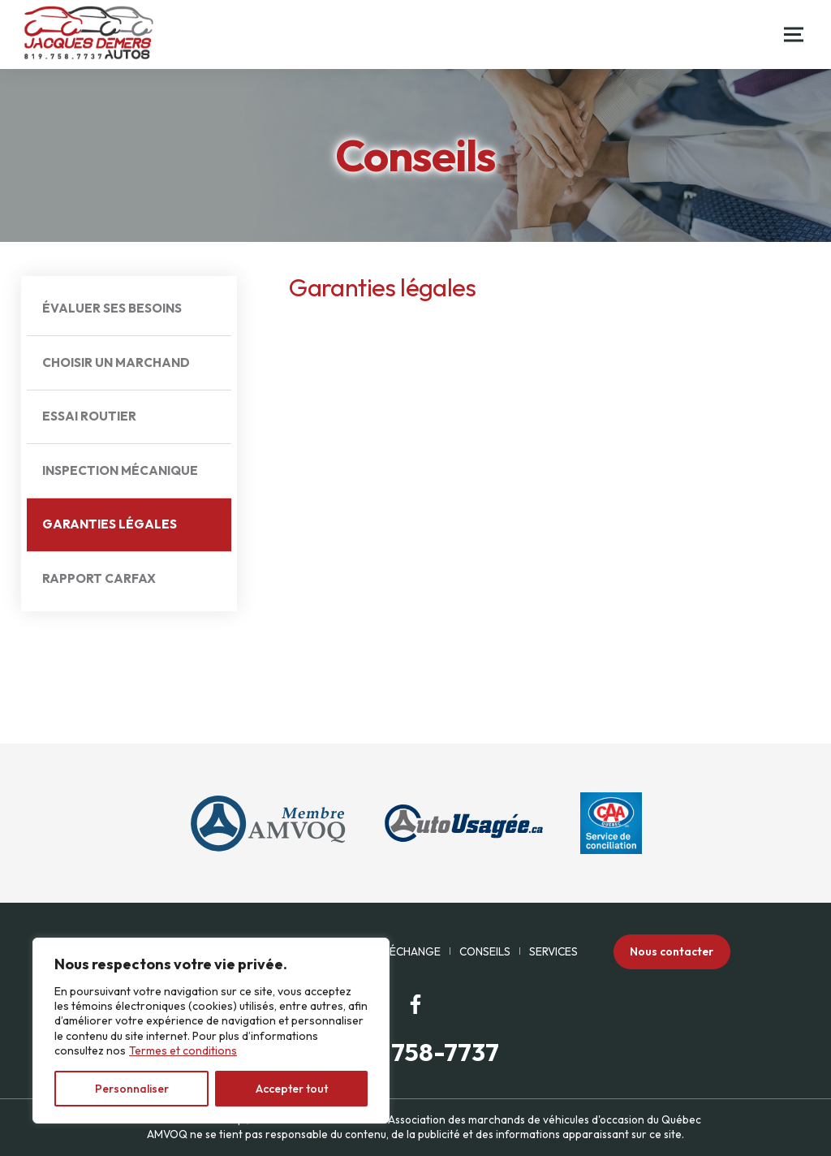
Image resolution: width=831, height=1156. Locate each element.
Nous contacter (671, 951)
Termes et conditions (183, 1050)
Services (553, 951)
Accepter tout (292, 1088)
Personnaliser (132, 1088)
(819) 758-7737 (415, 1052)
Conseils (484, 951)
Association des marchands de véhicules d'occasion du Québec (544, 1119)
